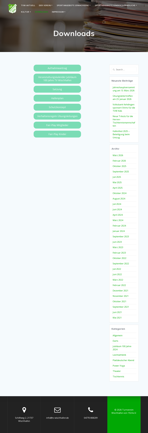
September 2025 (121, 171)
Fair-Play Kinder (57, 134)
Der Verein (45, 5)
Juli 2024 (117, 204)
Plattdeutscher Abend (123, 360)
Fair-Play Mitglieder (57, 125)
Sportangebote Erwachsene (73, 5)
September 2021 (121, 306)
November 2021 (121, 296)
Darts (115, 340)
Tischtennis (118, 376)
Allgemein (117, 335)
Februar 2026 (119, 160)
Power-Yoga (119, 365)
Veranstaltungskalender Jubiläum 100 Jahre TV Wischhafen (57, 78)
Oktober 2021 (119, 301)
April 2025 (118, 187)
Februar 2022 (119, 285)
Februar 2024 (119, 225)
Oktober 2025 (119, 166)
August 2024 (119, 198)
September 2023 (121, 236)
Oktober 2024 (119, 193)
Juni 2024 (117, 209)
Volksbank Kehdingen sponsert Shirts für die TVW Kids (124, 107)
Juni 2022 (117, 274)
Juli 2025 (117, 177)
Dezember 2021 (120, 290)
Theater (117, 371)
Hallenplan (57, 98)
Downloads (41, 12)
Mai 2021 (117, 317)
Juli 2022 (117, 269)
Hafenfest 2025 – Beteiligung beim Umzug (121, 134)
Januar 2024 (119, 231)
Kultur (25, 12)
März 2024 (118, 220)
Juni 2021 (117, 312)
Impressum (58, 12)
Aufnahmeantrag (57, 68)
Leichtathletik (119, 354)
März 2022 (118, 279)
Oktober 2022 (119, 258)
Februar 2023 (119, 252)
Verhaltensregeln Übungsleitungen (57, 116)
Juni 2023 (117, 241)
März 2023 (118, 247)
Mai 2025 (117, 182)
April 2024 (118, 214)
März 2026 (118, 155)
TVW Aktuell (28, 5)
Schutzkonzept (57, 107)
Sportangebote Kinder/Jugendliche (115, 5)
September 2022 (121, 263)
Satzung (57, 89)
